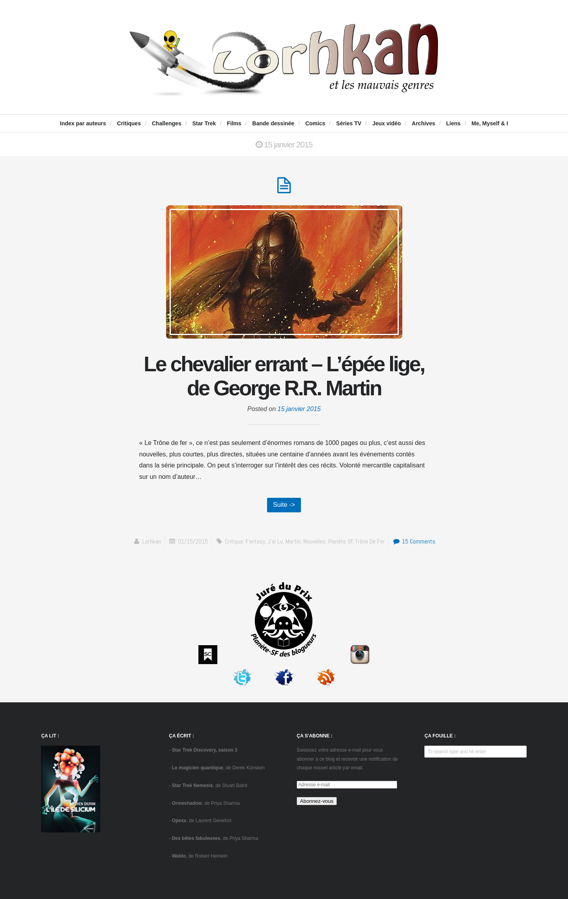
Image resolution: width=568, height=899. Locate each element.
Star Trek (204, 123)
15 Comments (413, 541)
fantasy (255, 541)
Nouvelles (314, 541)
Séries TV (348, 123)
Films (234, 123)
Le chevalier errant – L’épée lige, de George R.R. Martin (284, 376)
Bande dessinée (273, 123)
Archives (423, 123)
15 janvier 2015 (299, 409)
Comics (315, 123)
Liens (453, 123)
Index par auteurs (83, 123)
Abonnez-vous (316, 801)
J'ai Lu (275, 541)
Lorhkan (151, 541)
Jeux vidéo (386, 123)
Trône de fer (370, 541)
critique (234, 541)
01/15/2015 (193, 541)
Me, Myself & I (489, 123)
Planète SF (340, 541)
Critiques (129, 123)
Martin (293, 541)
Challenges (166, 123)
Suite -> (284, 504)
